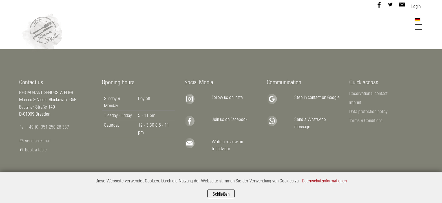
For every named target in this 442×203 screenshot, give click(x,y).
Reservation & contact (368, 93)
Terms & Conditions (366, 120)
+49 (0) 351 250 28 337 (47, 127)
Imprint (355, 102)
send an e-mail (37, 141)
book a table (36, 150)
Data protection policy (368, 111)
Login (416, 6)
